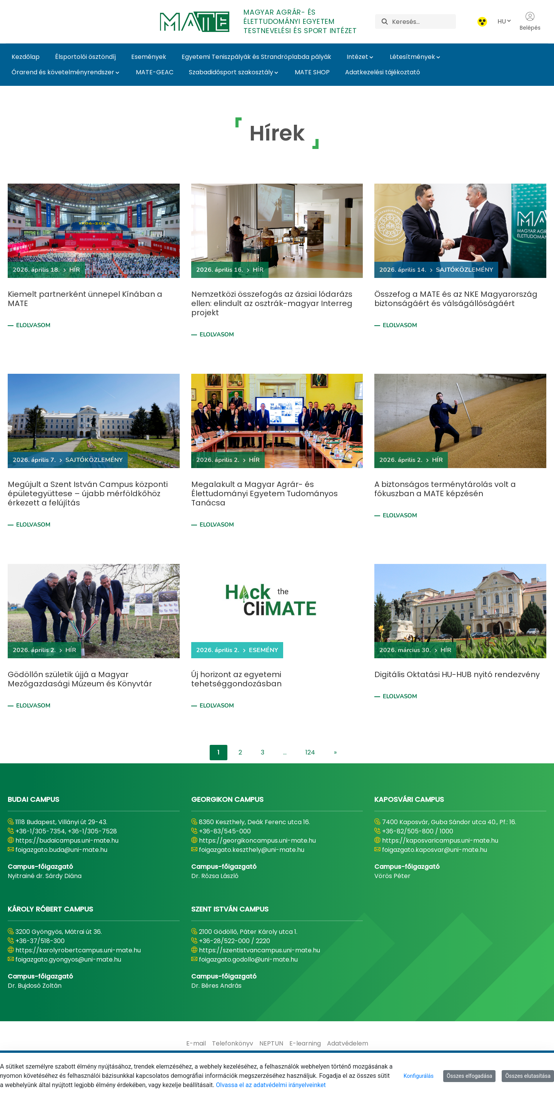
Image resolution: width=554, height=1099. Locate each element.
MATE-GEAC (155, 72)
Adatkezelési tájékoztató (382, 72)
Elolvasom (33, 325)
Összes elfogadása (469, 1076)
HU (504, 21)
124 (310, 752)
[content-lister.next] (335, 752)
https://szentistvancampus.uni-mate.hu (259, 950)
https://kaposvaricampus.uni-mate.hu (440, 840)
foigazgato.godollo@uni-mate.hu (248, 959)
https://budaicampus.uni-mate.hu (66, 840)
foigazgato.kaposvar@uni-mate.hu (434, 849)
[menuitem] (196, 1043)
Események (148, 56)
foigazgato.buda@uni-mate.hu (61, 849)
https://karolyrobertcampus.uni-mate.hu (78, 950)
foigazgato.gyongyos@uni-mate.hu (68, 959)
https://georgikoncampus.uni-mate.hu (257, 840)
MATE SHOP (312, 72)
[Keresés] (424, 21)
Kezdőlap (26, 56)
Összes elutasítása (528, 1076)
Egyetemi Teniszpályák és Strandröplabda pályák (256, 56)
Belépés (530, 22)
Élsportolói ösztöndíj (85, 56)
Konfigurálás (419, 1076)
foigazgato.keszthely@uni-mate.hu (251, 849)
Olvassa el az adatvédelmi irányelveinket (270, 1085)
